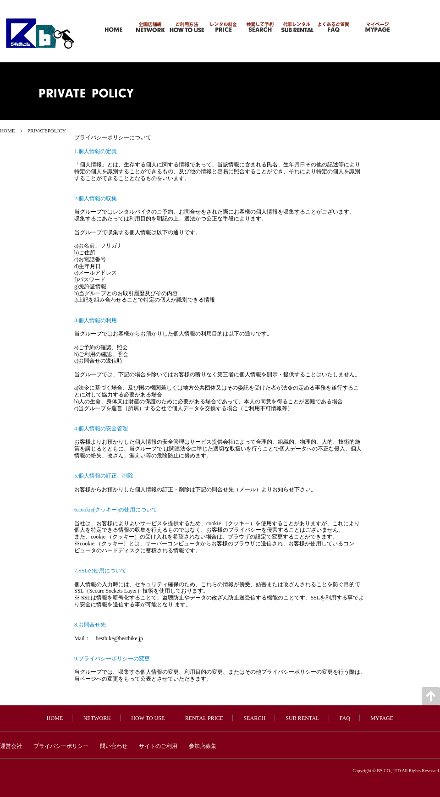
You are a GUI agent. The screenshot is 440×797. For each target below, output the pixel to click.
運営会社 (11, 746)
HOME (7, 130)
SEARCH (254, 718)
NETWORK (97, 718)
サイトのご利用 (158, 746)
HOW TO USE (148, 718)
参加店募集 (202, 746)
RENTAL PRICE (204, 718)
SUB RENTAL (302, 718)
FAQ (345, 718)
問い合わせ (113, 746)
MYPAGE (381, 718)
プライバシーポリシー (60, 746)
